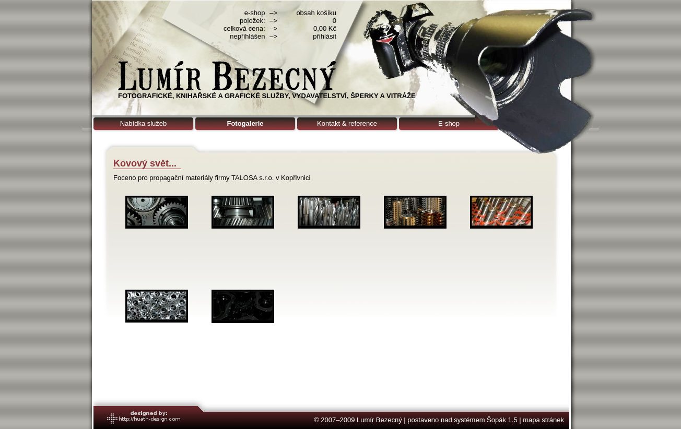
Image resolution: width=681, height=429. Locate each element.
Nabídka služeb (143, 123)
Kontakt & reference (347, 123)
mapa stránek (543, 420)
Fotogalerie (245, 123)
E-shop (449, 123)
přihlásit (324, 36)
